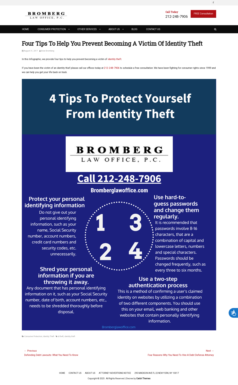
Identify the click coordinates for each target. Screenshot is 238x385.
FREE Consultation (203, 13)
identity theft (114, 59)
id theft (61, 336)
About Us (114, 29)
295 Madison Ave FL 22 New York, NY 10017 (156, 373)
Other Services (87, 29)
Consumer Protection (52, 29)
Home (25, 29)
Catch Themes (143, 378)
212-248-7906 (111, 67)
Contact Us (153, 29)
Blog (134, 29)
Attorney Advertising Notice (115, 373)
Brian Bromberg (47, 51)
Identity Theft (48, 336)
